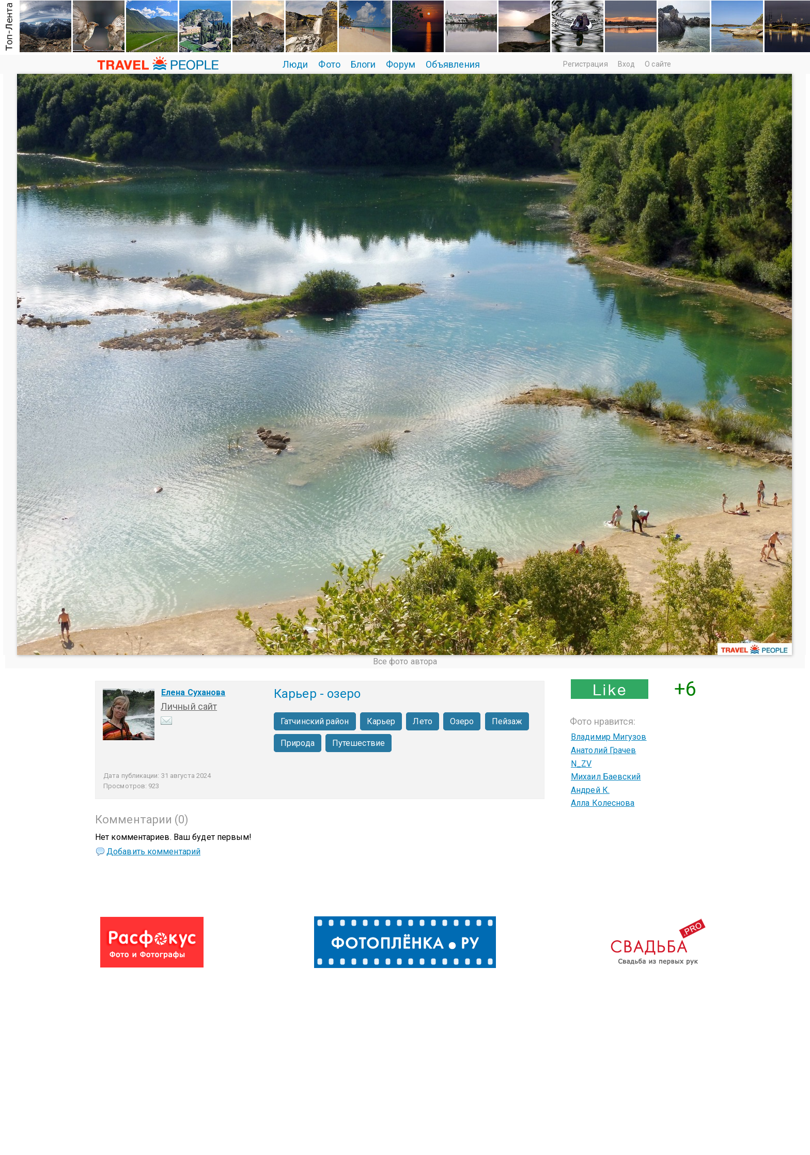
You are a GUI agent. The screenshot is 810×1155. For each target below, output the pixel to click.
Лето (422, 721)
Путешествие (358, 743)
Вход (626, 64)
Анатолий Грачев (603, 750)
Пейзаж (507, 721)
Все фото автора (405, 661)
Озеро (462, 721)
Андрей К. (590, 790)
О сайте (658, 64)
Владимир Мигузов (609, 737)
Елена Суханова (193, 692)
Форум (400, 64)
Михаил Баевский (606, 777)
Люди (295, 64)
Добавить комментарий (153, 851)
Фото (329, 64)
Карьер (381, 721)
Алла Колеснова (602, 803)
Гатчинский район (315, 721)
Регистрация (585, 64)
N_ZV (581, 764)
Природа (298, 743)
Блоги (363, 64)
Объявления (453, 64)
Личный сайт (189, 706)
